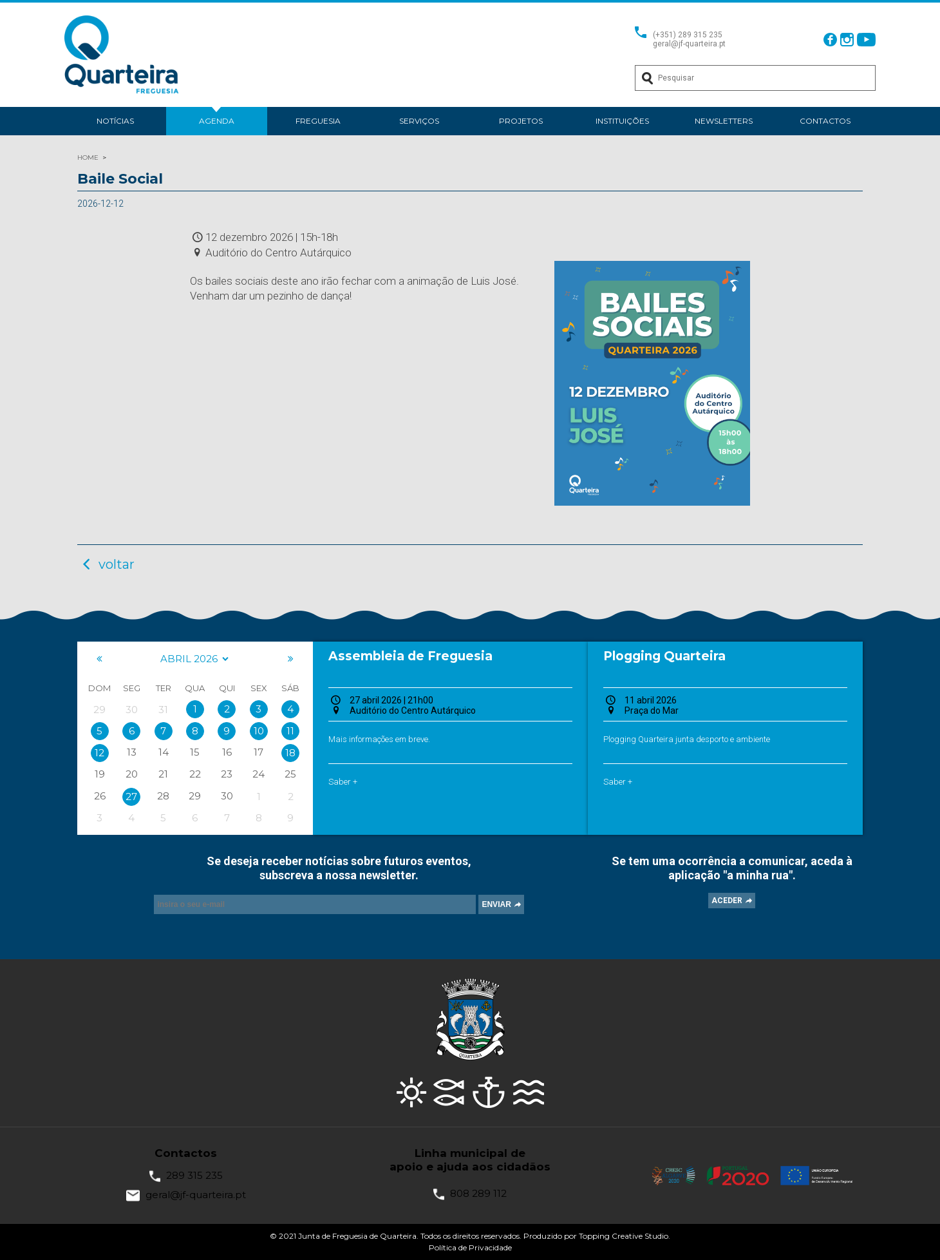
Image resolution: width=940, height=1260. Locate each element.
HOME (88, 157)
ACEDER (726, 900)
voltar (106, 564)
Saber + (342, 782)
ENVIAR (496, 904)
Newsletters (724, 121)
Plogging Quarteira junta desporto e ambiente (686, 739)
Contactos (825, 121)
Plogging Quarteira (664, 656)
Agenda (216, 121)
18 (290, 753)
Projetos (521, 121)
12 (99, 753)
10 (259, 731)
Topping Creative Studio (623, 1236)
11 (290, 731)
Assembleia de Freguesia (410, 656)
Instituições (622, 121)
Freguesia (318, 121)
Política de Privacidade (470, 1247)
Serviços (419, 121)
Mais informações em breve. (379, 739)
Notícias (115, 121)
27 (131, 796)
